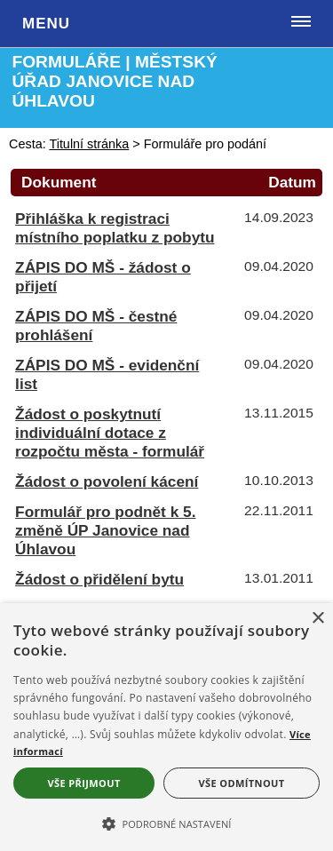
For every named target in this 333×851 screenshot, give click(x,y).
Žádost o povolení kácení (106, 481)
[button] (166, 823)
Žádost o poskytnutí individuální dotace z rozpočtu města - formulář (109, 432)
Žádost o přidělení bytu (99, 579)
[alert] (166, 727)
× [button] (317, 618)
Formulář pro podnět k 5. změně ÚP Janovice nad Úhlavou (105, 530)
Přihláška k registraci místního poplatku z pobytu (114, 228)
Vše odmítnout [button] (242, 783)
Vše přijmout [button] (83, 783)
